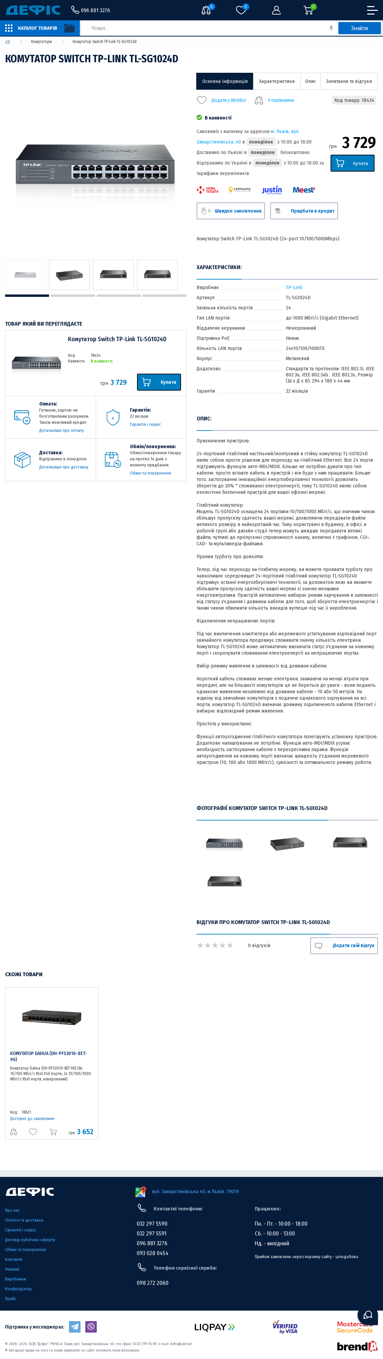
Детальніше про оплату (61, 430)
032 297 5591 (151, 1233)
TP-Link (294, 287)
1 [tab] (27, 295)
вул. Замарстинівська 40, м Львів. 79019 (195, 1191)
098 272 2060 (152, 1283)
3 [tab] (119, 295)
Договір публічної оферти (30, 1239)
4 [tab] (164, 295)
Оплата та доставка (24, 1220)
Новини (12, 1269)
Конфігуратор (18, 1288)
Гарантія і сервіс (145, 424)
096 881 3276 (152, 1243)
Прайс (11, 1298)
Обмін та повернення (150, 473)
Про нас (12, 1210)
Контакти (13, 1259)
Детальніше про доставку (63, 466)
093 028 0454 (152, 1253)
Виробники (15, 1278)
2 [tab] (73, 295)
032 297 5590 (152, 1224)
